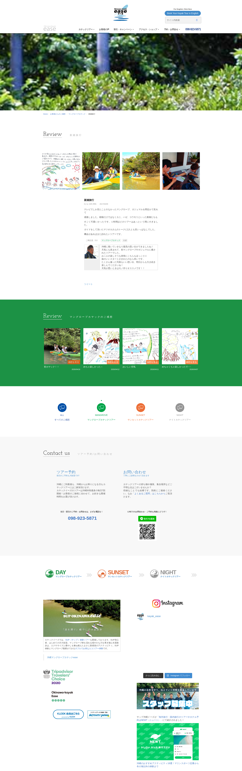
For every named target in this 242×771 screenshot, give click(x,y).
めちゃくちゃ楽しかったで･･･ (176, 367)
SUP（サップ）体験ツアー (77, 640)
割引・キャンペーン (124, 29)
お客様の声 (104, 29)
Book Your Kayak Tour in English (182, 13)
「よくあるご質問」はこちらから (149, 493)
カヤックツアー (87, 29)
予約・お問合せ (172, 29)
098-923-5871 (193, 29)
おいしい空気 (129, 367)
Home (45, 114)
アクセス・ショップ (148, 29)
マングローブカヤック (77, 114)
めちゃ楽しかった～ (93, 367)
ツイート (88, 284)
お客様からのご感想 (57, 114)
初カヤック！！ (51, 367)
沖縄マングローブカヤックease (62, 657)
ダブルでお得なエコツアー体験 (89, 648)
